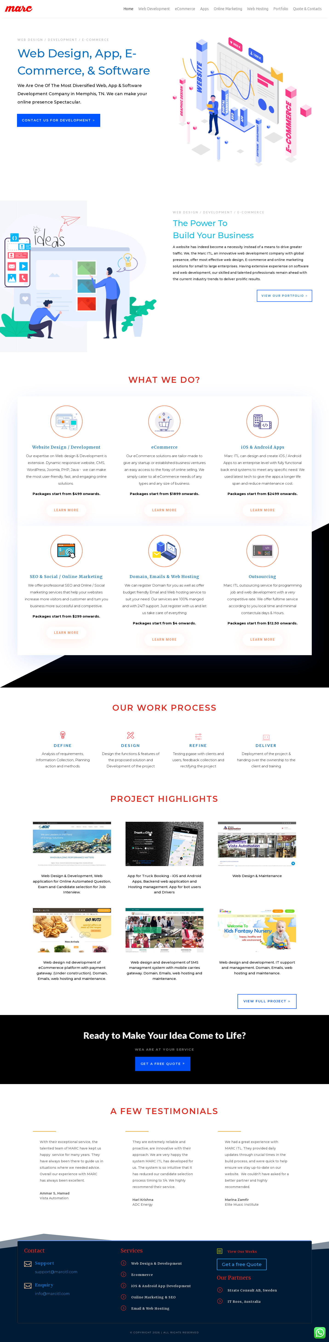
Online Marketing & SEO (153, 1297)
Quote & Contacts (307, 9)
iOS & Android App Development (161, 1286)
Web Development (154, 9)
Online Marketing (228, 9)
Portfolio (280, 9)
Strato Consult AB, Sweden (252, 1290)
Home (128, 9)
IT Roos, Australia (244, 1302)
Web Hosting (257, 9)
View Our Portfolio (288, 295)
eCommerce (185, 9)
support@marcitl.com (56, 1272)
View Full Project (264, 1001)
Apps (204, 9)
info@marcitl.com (52, 1294)
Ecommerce (142, 1275)
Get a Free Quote (160, 1064)
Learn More (66, 510)
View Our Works (242, 1252)
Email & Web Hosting (150, 1308)
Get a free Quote (242, 1264)
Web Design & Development (156, 1263)
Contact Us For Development (56, 120)
